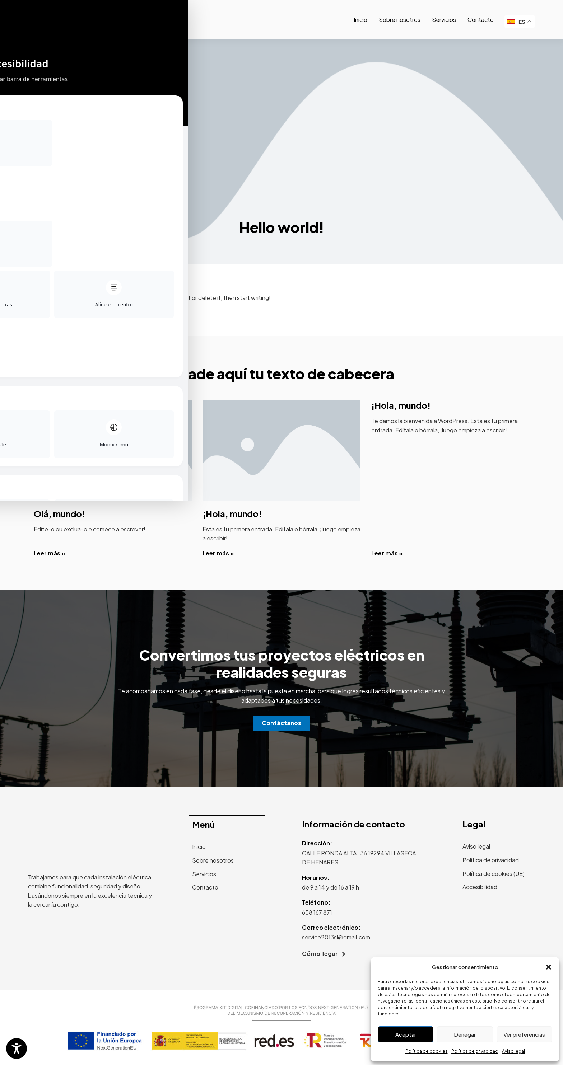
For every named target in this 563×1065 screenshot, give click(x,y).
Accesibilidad (479, 887)
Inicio (360, 19)
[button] (548, 967)
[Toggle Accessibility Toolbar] (16, 1048)
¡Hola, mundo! (232, 513)
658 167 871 (317, 912)
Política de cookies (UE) (493, 873)
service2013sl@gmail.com (336, 937)
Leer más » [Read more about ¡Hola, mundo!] (218, 553)
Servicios (444, 19)
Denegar (465, 1034)
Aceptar (405, 1034)
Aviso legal (513, 1051)
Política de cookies (426, 1051)
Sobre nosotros (399, 19)
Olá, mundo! (59, 513)
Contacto (480, 19)
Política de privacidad (474, 1051)
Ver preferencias (524, 1034)
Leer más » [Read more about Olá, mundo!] (49, 553)
